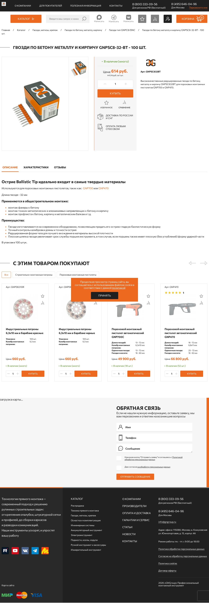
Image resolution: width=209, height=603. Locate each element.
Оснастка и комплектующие (86, 520)
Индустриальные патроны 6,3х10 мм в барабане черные (77, 330)
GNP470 (103, 188)
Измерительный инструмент (86, 550)
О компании (23, 5)
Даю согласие (147, 467)
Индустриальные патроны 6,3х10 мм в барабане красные (23, 332)
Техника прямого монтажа (85, 510)
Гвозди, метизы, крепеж (83, 515)
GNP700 (88, 188)
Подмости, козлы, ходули (84, 540)
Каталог (77, 499)
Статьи (127, 527)
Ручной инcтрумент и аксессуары (88, 545)
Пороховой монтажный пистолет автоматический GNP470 (181, 332)
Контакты (115, 5)
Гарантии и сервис (136, 520)
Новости (129, 534)
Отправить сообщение (135, 477)
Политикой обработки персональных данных (154, 458)
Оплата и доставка (136, 513)
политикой (118, 287)
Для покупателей (50, 5)
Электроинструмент (81, 535)
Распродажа (77, 506)
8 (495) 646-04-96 (184, 3)
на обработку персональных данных (153, 467)
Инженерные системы (82, 525)
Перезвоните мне (198, 7)
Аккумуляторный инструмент (86, 530)
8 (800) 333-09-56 (144, 4)
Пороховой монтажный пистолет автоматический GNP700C (128, 332)
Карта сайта (8, 585)
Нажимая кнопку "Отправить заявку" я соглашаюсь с (154, 458)
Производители (134, 506)
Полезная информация (85, 5)
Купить (115, 93)
